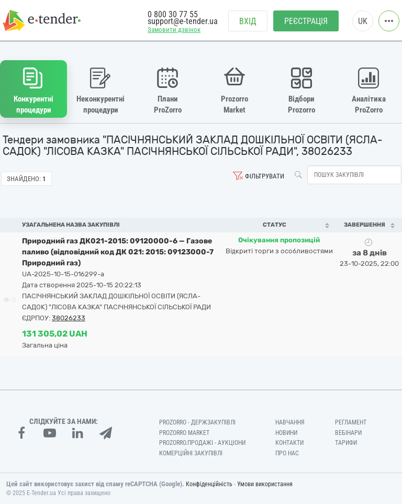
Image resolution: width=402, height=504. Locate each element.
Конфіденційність (209, 484)
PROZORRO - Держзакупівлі (197, 422)
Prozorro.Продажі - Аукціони (202, 442)
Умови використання (265, 484)
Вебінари (348, 432)
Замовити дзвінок (174, 29)
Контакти (289, 442)
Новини (286, 432)
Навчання (290, 422)
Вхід (247, 21)
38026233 (68, 318)
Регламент (350, 422)
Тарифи (346, 442)
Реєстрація (306, 21)
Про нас (287, 453)
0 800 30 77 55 (173, 14)
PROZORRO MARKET (184, 432)
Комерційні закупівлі (190, 453)
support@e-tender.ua (183, 21)
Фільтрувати (264, 176)
